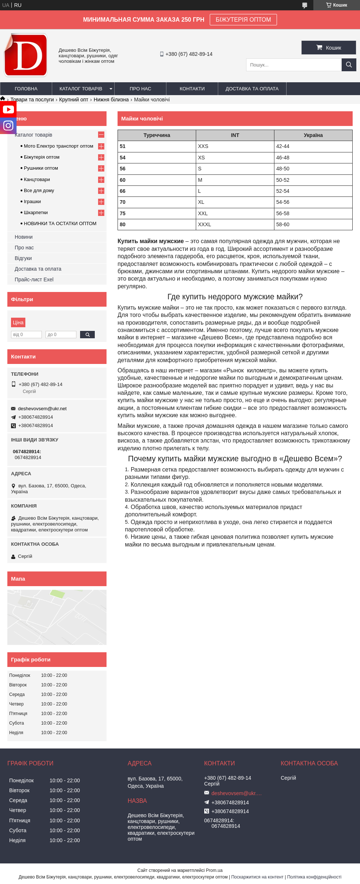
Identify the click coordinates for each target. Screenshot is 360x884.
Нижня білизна (111, 99)
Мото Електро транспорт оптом (58, 146)
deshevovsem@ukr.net (42, 408)
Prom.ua (214, 870)
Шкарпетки (36, 212)
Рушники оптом (41, 168)
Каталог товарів (81, 88)
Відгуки (23, 258)
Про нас (140, 88)
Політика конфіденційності (314, 877)
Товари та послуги (32, 99)
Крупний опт (73, 99)
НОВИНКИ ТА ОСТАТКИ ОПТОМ (60, 223)
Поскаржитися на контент (257, 877)
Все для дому (39, 190)
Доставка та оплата (252, 88)
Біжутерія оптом (42, 157)
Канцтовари (37, 179)
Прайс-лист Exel (34, 279)
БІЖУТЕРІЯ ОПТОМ (243, 20)
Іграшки (32, 201)
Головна (26, 88)
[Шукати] (349, 64)
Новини (24, 237)
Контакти (192, 88)
